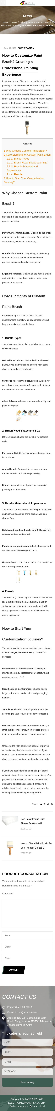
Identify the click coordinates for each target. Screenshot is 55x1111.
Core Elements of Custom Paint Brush (27, 154)
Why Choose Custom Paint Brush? (25, 150)
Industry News (26, 22)
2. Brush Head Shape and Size (27, 162)
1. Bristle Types (18, 158)
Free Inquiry (27, 1082)
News (14, 22)
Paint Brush (27, 85)
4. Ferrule (14, 174)
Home (5, 22)
